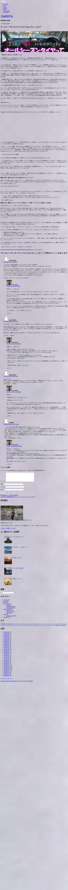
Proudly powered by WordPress (9, 683)
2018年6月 (6, 676)
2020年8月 (6, 638)
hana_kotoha (10, 608)
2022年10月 (7, 633)
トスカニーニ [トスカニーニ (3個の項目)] (7, 627)
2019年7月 (6, 655)
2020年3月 (6, 646)
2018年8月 (6, 672)
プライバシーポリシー (7, 680)
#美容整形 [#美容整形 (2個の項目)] (3, 625)
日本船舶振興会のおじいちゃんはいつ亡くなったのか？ (18, 498)
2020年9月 (6, 637)
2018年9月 (6, 671)
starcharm (20, 249)
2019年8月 (6, 654)
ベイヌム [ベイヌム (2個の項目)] (47, 627)
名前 (2, 486)
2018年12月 (7, 666)
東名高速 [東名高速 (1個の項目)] (57, 627)
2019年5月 (6, 658)
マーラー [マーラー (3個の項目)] (52, 627)
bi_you (5, 8)
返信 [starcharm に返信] (19, 286)
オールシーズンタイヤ (36, 249)
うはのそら (7, 16)
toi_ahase (6, 12)
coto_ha (9, 612)
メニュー (3, 1)
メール (3, 488)
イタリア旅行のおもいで (18, 538)
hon (5, 5)
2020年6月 (6, 641)
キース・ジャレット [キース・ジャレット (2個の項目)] (48, 625)
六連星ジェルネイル (17, 580)
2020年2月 (6, 647)
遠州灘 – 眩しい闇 (17, 559)
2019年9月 (6, 652)
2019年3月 (6, 662)
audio (8, 607)
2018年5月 (6, 677)
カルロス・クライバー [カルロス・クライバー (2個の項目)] (38, 625)
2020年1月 (6, 649)
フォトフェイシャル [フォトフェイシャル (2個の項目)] (16, 627)
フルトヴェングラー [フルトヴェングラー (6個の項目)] (32, 627)
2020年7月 (6, 640)
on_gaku (6, 4)
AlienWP (30, 683)
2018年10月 (7, 669)
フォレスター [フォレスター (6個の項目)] (24, 627)
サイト (2, 491)
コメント (3, 483)
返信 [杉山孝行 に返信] (17, 424)
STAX (44, 214)
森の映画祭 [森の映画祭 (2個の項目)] (64, 627)
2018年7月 (6, 674)
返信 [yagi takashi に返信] (16, 262)
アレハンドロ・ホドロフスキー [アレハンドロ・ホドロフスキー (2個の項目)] (20, 625)
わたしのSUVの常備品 (9, 497)
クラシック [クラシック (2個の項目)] (56, 625)
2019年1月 (6, 665)
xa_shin (6, 619)
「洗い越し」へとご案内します (20, 549)
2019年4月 (6, 660)
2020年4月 (6, 644)
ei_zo (5, 6)
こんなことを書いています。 (8, 530)
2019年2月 (6, 663)
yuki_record (10, 609)
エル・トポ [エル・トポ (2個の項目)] (30, 625)
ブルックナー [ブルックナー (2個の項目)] (41, 627)
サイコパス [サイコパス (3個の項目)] (62, 625)
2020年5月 (6, 643)
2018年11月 (7, 668)
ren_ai (8, 615)
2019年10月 (7, 651)
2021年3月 (6, 635)
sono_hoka (6, 11)
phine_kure (10, 613)
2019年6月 (6, 657)
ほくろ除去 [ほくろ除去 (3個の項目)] (9, 625)
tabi (5, 9)
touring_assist (6, 23)
